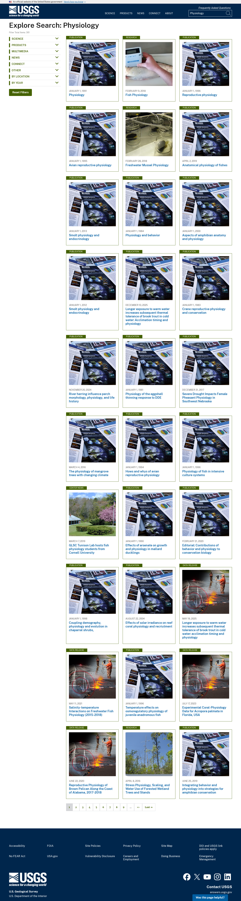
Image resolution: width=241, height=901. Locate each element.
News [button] (16, 57)
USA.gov (52, 856)
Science (110, 13)
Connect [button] (18, 64)
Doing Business (170, 856)
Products (126, 13)
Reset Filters (20, 92)
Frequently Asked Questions (214, 8)
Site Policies (92, 845)
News (140, 13)
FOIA (50, 845)
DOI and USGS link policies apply (211, 847)
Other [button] (16, 70)
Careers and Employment (131, 858)
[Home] (24, 16)
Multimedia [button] (20, 51)
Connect (154, 13)
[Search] (228, 13)
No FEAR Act (17, 856)
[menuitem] (109, 11)
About (169, 13)
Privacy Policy (132, 845)
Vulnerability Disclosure (100, 856)
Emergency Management (207, 858)
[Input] (210, 13)
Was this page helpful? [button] (210, 897)
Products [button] (19, 45)
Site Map (166, 845)
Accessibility (17, 845)
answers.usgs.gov (221, 892)
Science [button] (17, 38)
